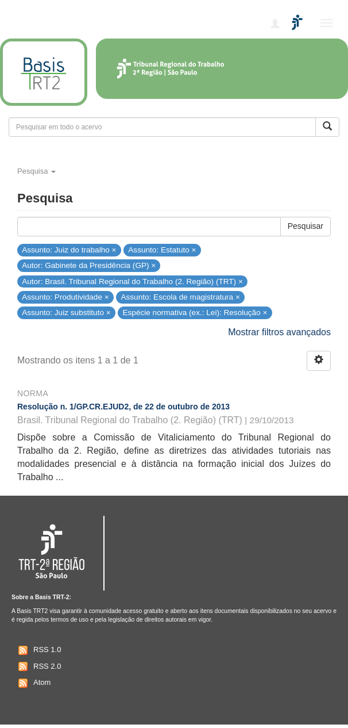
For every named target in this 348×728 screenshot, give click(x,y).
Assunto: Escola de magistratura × (180, 297)
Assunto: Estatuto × (162, 250)
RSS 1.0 (38, 650)
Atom (33, 683)
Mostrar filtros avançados (279, 332)
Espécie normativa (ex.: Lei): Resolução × (194, 312)
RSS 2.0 (38, 666)
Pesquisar (305, 226)
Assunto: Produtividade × (65, 297)
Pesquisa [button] (36, 171)
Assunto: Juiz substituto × (66, 312)
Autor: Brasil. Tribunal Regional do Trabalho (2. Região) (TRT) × (132, 281)
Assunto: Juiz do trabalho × (69, 250)
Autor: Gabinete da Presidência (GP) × (89, 265)
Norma (32, 393)
